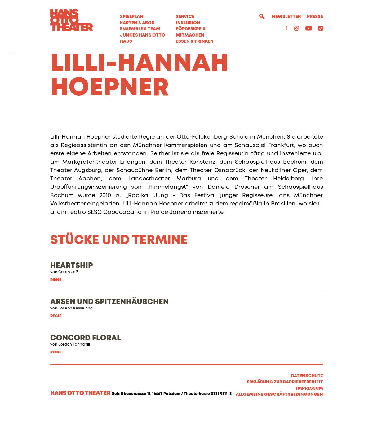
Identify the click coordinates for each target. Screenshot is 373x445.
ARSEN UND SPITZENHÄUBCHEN (109, 337)
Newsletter (286, 17)
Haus (126, 41)
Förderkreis (191, 29)
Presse (315, 17)
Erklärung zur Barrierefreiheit (285, 418)
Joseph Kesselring (75, 344)
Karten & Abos (137, 23)
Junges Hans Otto (142, 35)
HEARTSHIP (71, 301)
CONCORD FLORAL (85, 374)
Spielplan (131, 17)
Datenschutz (307, 411)
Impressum (309, 424)
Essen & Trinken (195, 41)
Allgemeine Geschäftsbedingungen (279, 430)
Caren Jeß (68, 308)
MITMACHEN (190, 35)
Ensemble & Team (140, 29)
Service (185, 17)
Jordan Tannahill (74, 380)
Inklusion (188, 23)
